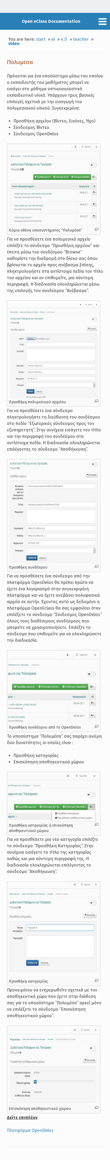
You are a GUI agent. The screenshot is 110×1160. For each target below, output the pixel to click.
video (14, 43)
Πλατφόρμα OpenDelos (30, 1130)
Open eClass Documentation (51, 21)
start (40, 39)
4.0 (64, 39)
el (53, 39)
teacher (81, 39)
